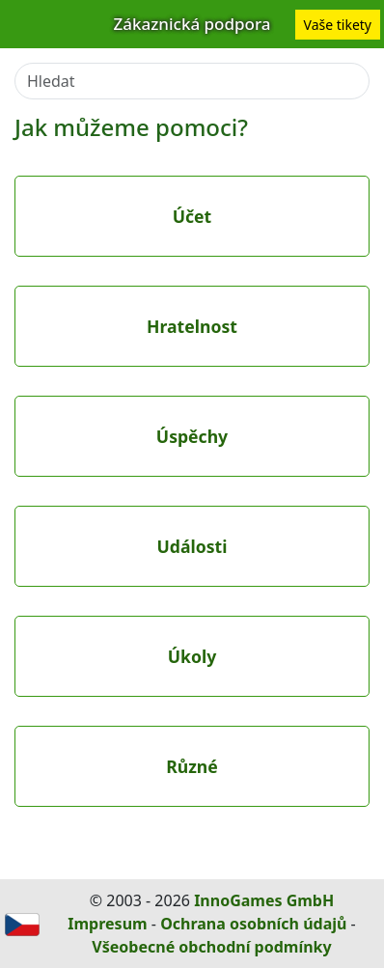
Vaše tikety (337, 24)
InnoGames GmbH (264, 900)
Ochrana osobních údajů (253, 923)
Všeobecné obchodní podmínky (211, 946)
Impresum (107, 923)
